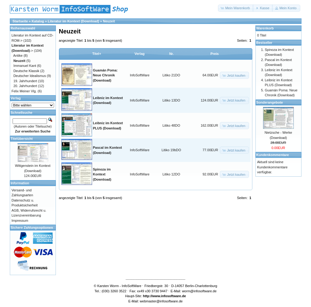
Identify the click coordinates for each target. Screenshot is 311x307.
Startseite (20, 21)
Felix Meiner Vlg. (24, 91)
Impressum (20, 220)
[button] (236, 8)
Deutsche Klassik (26, 71)
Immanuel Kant (25, 65)
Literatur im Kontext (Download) (73, 21)
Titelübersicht (22, 138)
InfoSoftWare (140, 75)
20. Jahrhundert (25, 86)
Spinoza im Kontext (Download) (102, 174)
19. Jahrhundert (25, 81)
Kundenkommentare (272, 155)
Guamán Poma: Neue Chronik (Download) (105, 75)
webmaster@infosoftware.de (161, 301)
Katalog (38, 21)
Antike (18, 55)
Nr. (171, 54)
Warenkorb (265, 28)
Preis (215, 54)
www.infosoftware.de (169, 296)
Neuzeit (109, 21)
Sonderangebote (269, 102)
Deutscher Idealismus (30, 76)
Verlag (139, 54)
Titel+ (96, 54)
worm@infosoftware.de (199, 291)
